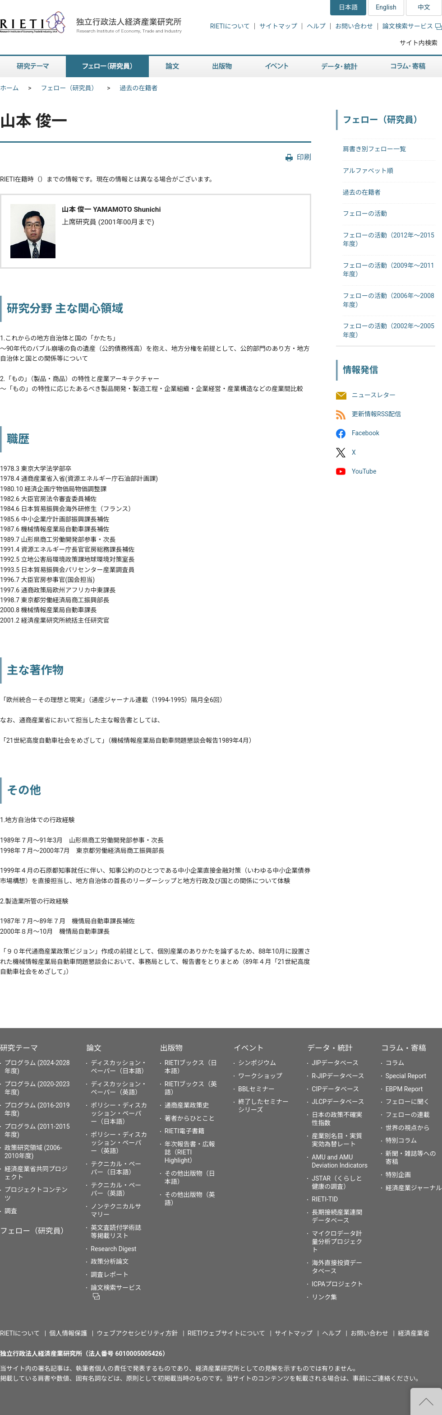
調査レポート (110, 1274)
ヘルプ (316, 26)
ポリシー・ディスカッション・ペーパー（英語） (119, 1142)
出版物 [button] (222, 66)
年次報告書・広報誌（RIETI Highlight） (190, 1152)
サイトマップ (278, 26)
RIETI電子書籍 (185, 1131)
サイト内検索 (418, 43)
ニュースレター (374, 395)
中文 (424, 7)
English (386, 7)
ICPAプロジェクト (337, 1284)
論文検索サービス (412, 26)
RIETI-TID (325, 1199)
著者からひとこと (190, 1118)
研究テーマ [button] (33, 66)
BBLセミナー (256, 1089)
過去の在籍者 (139, 88)
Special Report (406, 1076)
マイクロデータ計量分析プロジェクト (337, 1241)
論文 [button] (172, 66)
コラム (395, 1062)
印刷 (304, 157)
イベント (249, 1047)
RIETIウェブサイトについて (226, 1333)
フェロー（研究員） (69, 88)
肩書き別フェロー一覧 (374, 149)
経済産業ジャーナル (414, 1188)
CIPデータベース (335, 1089)
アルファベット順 (368, 170)
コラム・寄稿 (403, 1047)
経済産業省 (413, 1333)
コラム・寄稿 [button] (408, 66)
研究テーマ (19, 1047)
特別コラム (401, 1140)
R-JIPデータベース (338, 1076)
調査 (11, 1211)
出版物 (171, 1047)
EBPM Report (404, 1089)
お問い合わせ (354, 26)
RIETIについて (230, 26)
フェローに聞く (408, 1101)
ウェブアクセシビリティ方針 (137, 1333)
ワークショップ (260, 1076)
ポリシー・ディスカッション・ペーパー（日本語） (119, 1113)
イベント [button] (277, 66)
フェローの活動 (365, 213)
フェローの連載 (408, 1114)
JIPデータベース (335, 1062)
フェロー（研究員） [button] (107, 66)
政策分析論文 (110, 1261)
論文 (93, 1047)
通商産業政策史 (187, 1105)
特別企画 (398, 1174)
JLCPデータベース (338, 1101)
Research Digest (113, 1248)
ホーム (9, 88)
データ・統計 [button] (339, 66)
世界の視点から (408, 1127)
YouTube (364, 471)
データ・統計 (330, 1047)
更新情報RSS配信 (376, 414)
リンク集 (324, 1297)
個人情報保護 (68, 1333)
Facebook (365, 433)
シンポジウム (257, 1062)
